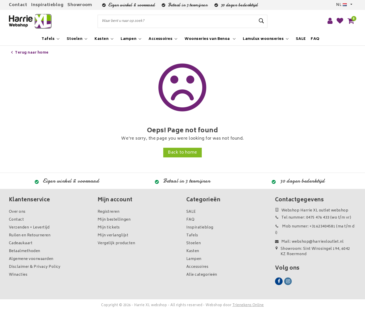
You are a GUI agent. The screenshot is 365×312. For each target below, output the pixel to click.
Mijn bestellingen (114, 220)
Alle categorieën (201, 275)
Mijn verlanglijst (113, 235)
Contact (18, 5)
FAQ (190, 220)
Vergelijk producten (116, 243)
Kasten (192, 251)
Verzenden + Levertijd (29, 227)
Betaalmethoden (24, 251)
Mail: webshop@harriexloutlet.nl (309, 242)
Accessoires (197, 267)
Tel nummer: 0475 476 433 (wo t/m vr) (313, 218)
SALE (191, 212)
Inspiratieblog (47, 5)
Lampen (194, 259)
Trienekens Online (248, 305)
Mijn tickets (109, 227)
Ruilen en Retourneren (29, 235)
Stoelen (193, 243)
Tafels (192, 235)
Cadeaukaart (20, 243)
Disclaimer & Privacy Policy (35, 267)
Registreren (108, 212)
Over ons (17, 212)
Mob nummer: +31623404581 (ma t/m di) (315, 229)
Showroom (79, 5)
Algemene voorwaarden (31, 259)
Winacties (18, 275)
